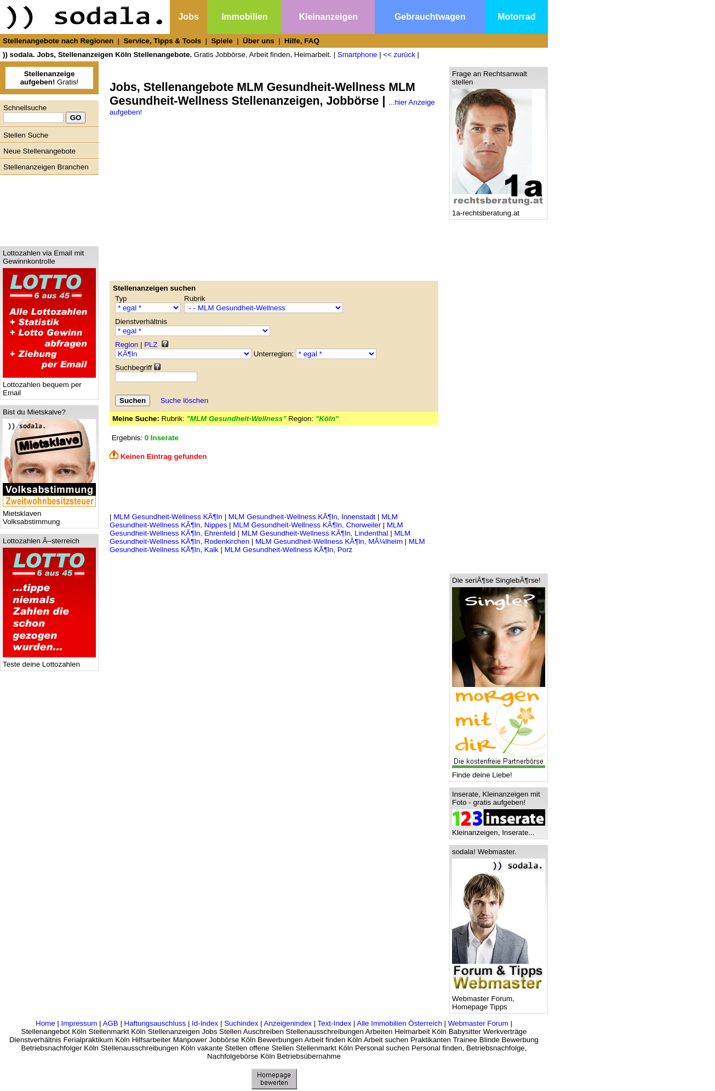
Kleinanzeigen (328, 16)
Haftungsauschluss (155, 1023)
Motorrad (516, 16)
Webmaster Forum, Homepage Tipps (498, 999)
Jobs (188, 16)
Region (126, 344)
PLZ (150, 344)
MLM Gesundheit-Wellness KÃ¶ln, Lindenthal (315, 533)
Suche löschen (184, 400)
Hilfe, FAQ (301, 41)
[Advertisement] (46, 207)
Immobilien (244, 16)
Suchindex (241, 1023)
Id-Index (205, 1023)
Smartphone (357, 54)
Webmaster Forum (478, 1023)
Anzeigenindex (288, 1023)
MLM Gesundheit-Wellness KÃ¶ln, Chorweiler (307, 525)
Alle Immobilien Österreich (399, 1023)
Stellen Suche (25, 135)
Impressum (79, 1023)
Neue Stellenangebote (39, 151)
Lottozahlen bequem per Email (49, 385)
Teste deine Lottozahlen (49, 661)
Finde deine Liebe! (498, 771)
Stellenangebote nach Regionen (58, 41)
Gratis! (49, 78)
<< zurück (399, 54)
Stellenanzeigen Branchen (46, 167)
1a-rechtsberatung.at (498, 209)
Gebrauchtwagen (430, 16)
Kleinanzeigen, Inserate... (498, 829)
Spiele (221, 41)
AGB (110, 1023)
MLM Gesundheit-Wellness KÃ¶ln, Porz (289, 550)
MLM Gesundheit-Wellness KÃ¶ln (167, 517)
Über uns (258, 41)
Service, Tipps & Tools (162, 41)
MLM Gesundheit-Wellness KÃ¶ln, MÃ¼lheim (329, 541)
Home (45, 1023)
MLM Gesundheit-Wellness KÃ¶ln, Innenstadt (301, 517)
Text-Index (335, 1023)
